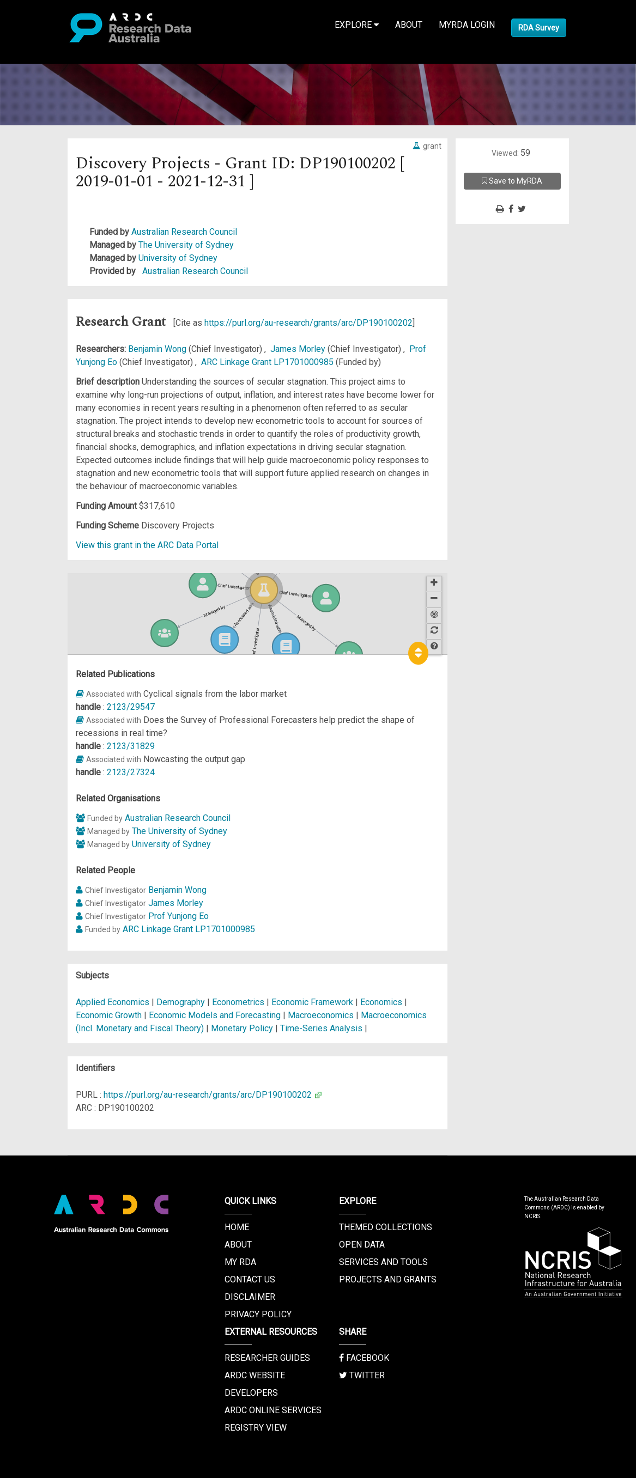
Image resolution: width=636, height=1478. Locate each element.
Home (237, 1227)
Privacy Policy (258, 1314)
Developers (251, 1393)
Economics (382, 1002)
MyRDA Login (467, 25)
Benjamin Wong (158, 349)
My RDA (240, 1262)
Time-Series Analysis (322, 1028)
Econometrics (239, 1002)
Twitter (362, 1375)
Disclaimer (250, 1297)
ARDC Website (255, 1375)
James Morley (299, 349)
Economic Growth (110, 1015)
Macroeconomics (322, 1015)
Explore (357, 25)
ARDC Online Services (273, 1410)
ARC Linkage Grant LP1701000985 (268, 362)
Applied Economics (114, 1002)
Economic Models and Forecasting (216, 1015)
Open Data (362, 1244)
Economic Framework (313, 1002)
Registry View (256, 1427)
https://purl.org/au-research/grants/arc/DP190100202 (308, 323)
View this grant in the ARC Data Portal (147, 545)
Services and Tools (383, 1262)
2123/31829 (131, 746)
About (408, 25)
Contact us (250, 1279)
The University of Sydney (186, 245)
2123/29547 (131, 707)
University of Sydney (177, 258)
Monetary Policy (243, 1028)
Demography (181, 1002)
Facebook (364, 1358)
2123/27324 (131, 772)
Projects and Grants (388, 1279)
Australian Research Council (184, 232)
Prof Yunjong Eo (178, 916)
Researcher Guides (267, 1358)
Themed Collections (385, 1227)
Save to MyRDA (512, 181)
